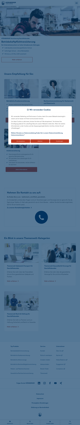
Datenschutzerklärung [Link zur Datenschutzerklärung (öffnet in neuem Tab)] (17, 135)
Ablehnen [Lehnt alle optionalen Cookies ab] (40, 141)
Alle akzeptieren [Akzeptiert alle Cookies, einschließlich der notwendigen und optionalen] (20, 141)
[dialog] (40, 125)
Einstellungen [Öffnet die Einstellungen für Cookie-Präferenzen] (59, 141)
